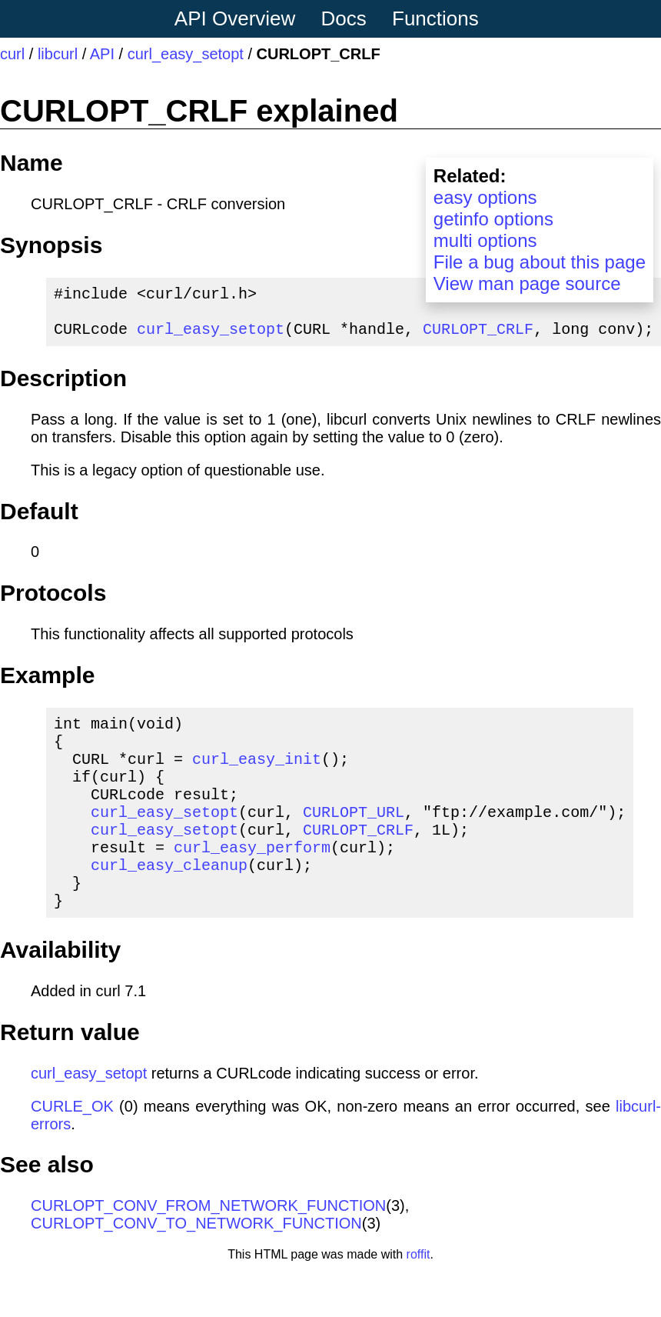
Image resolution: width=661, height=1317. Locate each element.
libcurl (58, 53)
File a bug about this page (539, 262)
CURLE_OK (72, 1149)
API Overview (235, 18)
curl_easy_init (256, 776)
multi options (485, 240)
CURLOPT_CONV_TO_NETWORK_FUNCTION (196, 1266)
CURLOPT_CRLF (478, 337)
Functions (435, 18)
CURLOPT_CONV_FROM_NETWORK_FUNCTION (208, 1248)
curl (12, 53)
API (102, 53)
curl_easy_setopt (186, 53)
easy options (485, 197)
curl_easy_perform (252, 880)
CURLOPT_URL (353, 839)
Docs (344, 18)
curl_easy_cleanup (169, 901)
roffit (418, 1297)
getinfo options (493, 218)
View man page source (527, 283)
